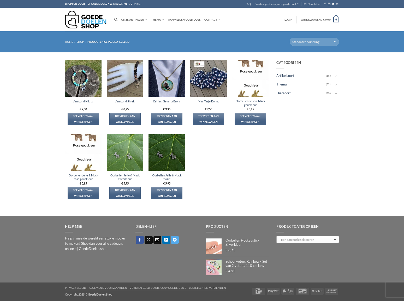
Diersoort (283, 93)
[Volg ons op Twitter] (333, 4)
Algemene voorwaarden (108, 287)
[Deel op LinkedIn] (166, 240)
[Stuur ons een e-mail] (337, 4)
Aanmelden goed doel (184, 19)
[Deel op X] (149, 240)
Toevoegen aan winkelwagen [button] (83, 119)
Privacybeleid (75, 287)
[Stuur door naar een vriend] (157, 240)
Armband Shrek (125, 101)
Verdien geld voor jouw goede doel (277, 3)
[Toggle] (336, 75)
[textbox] (306, 239)
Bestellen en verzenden (207, 287)
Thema (157, 19)
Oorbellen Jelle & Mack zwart (167, 177)
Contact (212, 19)
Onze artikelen (134, 19)
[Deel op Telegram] (175, 240)
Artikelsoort (285, 76)
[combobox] (307, 239)
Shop (80, 41)
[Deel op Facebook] (140, 240)
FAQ (248, 3)
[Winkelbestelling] (314, 42)
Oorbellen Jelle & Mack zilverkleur (125, 177)
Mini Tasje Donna (208, 101)
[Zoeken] (115, 19)
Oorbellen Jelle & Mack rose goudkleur (83, 177)
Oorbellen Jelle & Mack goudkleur (250, 103)
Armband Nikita (83, 101)
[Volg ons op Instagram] (329, 4)
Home (69, 41)
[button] (312, 4)
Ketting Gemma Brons (167, 101)
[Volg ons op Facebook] (325, 4)
